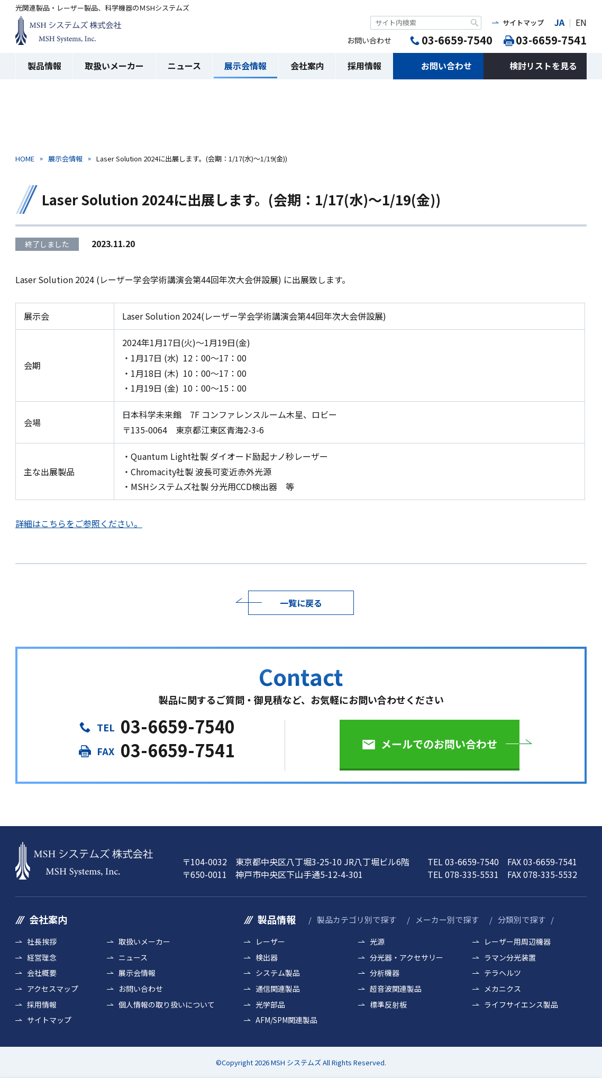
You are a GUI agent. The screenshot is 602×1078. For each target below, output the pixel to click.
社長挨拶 (42, 942)
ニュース (184, 65)
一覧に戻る (301, 602)
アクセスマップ (52, 989)
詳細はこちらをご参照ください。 (78, 523)
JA (559, 22)
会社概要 (42, 973)
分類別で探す (521, 919)
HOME (24, 158)
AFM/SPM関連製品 (286, 1020)
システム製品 (278, 973)
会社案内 (307, 65)
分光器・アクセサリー (406, 958)
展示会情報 (245, 65)
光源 (377, 942)
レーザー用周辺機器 (517, 942)
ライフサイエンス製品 (521, 1005)
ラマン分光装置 (510, 958)
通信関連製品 (278, 989)
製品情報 (44, 65)
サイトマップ (523, 22)
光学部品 (270, 1005)
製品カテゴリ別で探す (356, 919)
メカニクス (502, 989)
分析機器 (384, 973)
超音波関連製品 (396, 989)
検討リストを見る (543, 65)
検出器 (267, 958)
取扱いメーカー (114, 65)
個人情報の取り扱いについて (166, 1005)
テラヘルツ (502, 973)
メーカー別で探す (447, 919)
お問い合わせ (446, 65)
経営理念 (42, 958)
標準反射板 (388, 1005)
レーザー (270, 942)
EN (581, 22)
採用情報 (364, 65)
